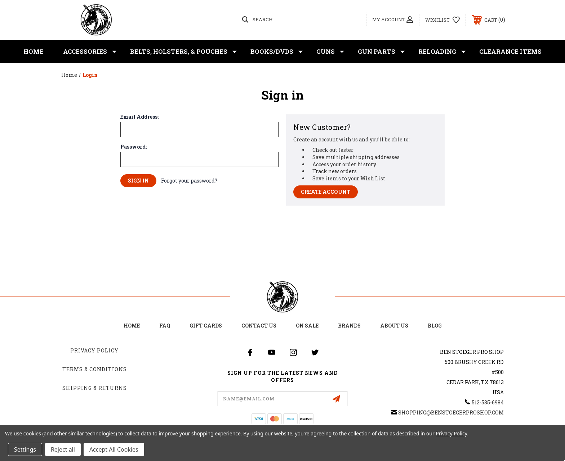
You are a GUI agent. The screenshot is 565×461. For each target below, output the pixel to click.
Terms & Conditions (94, 369)
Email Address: (139, 116)
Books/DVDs (276, 51)
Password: (133, 146)
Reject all (63, 449)
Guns (330, 51)
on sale (307, 325)
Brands (349, 325)
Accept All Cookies (113, 449)
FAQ (164, 325)
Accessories (89, 51)
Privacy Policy (94, 350)
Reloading (442, 51)
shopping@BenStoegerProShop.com (451, 412)
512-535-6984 (488, 402)
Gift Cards (206, 325)
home (132, 325)
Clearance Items (510, 51)
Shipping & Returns (94, 388)
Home (33, 51)
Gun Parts (381, 51)
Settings (25, 449)
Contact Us (258, 325)
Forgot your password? (189, 180)
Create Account (325, 191)
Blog (435, 325)
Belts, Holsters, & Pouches (183, 51)
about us (394, 325)
